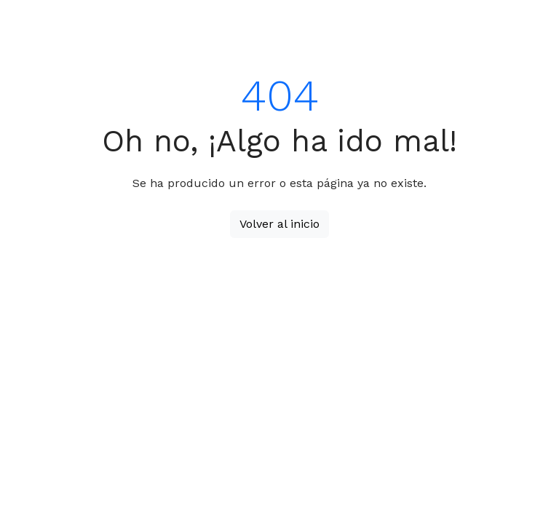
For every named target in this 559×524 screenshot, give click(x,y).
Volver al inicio (279, 224)
